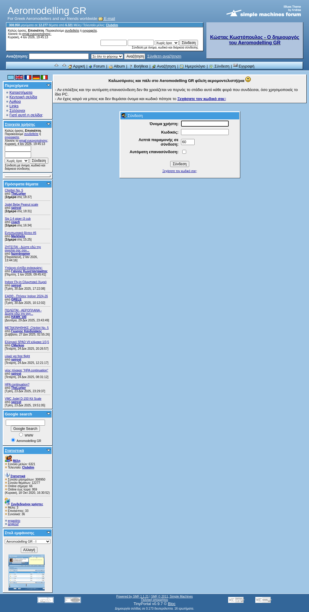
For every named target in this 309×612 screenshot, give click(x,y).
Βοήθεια (138, 66)
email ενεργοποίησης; (36, 34)
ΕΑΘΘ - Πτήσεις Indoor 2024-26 (26, 296)
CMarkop (17, 345)
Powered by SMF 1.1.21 (132, 596)
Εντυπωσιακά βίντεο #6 (20, 233)
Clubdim (112, 25)
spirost (16, 208)
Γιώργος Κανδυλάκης (26, 331)
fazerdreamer (20, 253)
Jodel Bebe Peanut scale (21, 204)
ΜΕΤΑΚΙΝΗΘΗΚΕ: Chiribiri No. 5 (27, 328)
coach (15, 222)
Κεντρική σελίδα (23, 97)
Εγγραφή (243, 66)
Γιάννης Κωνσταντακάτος (29, 271)
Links (13, 106)
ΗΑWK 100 (19, 317)
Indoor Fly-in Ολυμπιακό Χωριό (25, 282)
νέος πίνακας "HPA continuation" (26, 370)
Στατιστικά (14, 450)
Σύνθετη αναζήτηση (164, 56)
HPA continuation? (17, 384)
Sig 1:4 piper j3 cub (18, 218)
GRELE (16, 299)
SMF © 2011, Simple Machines (172, 596)
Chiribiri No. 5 (14, 190)
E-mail (106, 18)
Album (117, 66)
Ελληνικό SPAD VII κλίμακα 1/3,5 (27, 342)
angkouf (13, 524)
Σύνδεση (219, 66)
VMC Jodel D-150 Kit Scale (23, 398)
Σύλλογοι (17, 110)
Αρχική (76, 66)
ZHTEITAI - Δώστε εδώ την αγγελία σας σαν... (23, 248)
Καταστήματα (20, 92)
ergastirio (14, 520)
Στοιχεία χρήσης (20, 124)
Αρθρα (15, 101)
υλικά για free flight (17, 356)
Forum (97, 66)
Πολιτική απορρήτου (154, 599)
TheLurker (18, 193)
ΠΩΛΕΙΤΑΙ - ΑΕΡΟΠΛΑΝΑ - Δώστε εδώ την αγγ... (23, 312)
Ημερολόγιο (192, 66)
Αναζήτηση (164, 66)
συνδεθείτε (72, 30)
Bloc (171, 603)
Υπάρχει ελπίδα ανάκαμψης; (24, 268)
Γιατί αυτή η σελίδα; (26, 115)
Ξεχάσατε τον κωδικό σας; (179, 171)
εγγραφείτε (89, 30)
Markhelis (18, 236)
